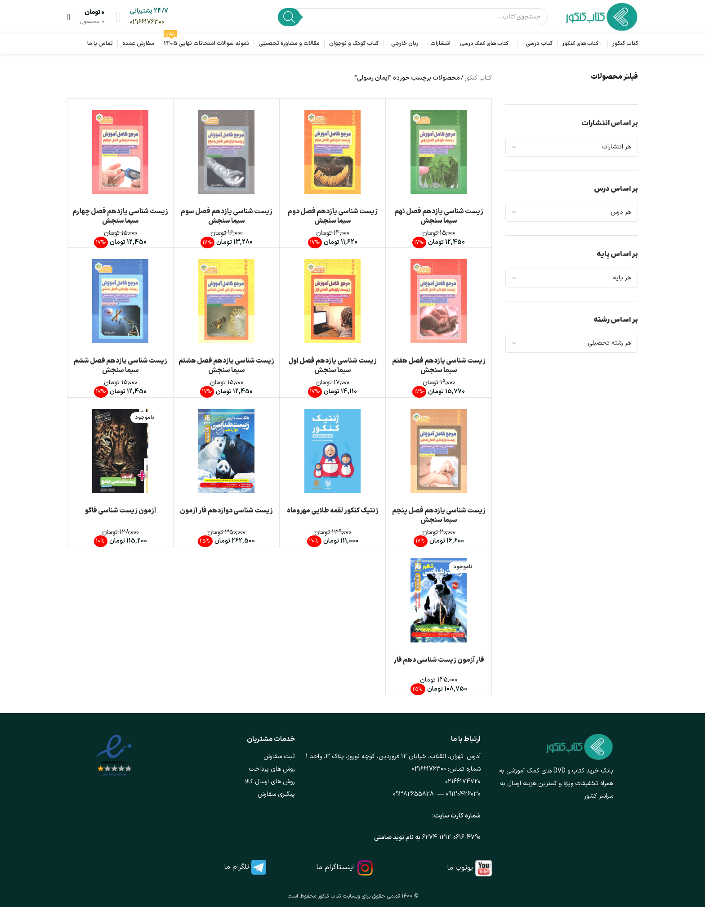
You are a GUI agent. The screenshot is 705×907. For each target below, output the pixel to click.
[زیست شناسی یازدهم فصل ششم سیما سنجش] (120, 301)
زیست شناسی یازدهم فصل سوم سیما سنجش (226, 216)
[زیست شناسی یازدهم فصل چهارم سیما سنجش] (120, 152)
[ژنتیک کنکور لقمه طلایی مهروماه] (332, 451)
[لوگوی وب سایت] (601, 16)
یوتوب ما (460, 867)
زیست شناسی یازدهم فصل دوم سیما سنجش (333, 216)
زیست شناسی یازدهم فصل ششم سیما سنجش (120, 366)
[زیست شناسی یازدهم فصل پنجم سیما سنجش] (438, 451)
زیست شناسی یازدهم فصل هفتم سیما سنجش (439, 366)
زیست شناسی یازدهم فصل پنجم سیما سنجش (439, 515)
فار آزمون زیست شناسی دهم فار (438, 660)
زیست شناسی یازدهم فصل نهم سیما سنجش (438, 216)
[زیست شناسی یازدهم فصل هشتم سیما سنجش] (226, 301)
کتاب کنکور (478, 78)
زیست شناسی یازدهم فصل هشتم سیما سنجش (226, 366)
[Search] (289, 17)
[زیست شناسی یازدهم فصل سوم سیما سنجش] (226, 152)
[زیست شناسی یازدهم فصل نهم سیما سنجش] (438, 152)
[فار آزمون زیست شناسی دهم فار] (438, 600)
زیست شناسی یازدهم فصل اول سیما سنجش (332, 366)
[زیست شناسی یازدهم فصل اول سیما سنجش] (332, 301)
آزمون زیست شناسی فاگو (120, 511)
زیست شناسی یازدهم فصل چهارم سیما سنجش (120, 216)
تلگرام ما (236, 867)
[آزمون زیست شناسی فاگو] (120, 451)
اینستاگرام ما (335, 867)
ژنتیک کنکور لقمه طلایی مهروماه (333, 511)
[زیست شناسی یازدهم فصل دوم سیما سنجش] (332, 152)
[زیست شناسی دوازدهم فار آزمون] (226, 451)
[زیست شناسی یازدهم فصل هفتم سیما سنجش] (438, 301)
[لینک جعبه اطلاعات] (149, 17)
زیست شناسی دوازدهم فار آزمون (226, 511)
